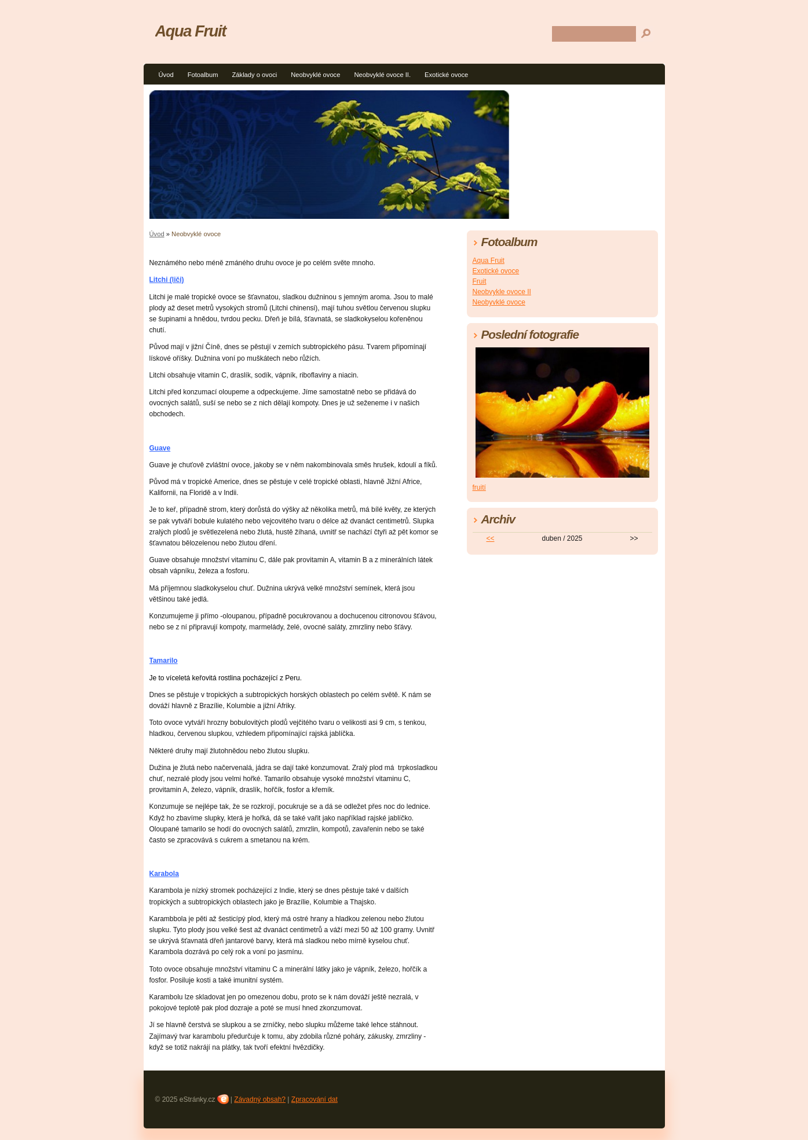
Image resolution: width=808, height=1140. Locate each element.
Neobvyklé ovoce (315, 74)
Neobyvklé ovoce (499, 302)
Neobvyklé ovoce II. (382, 74)
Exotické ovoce (446, 74)
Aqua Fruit (190, 31)
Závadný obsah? (260, 1099)
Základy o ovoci (254, 74)
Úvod (166, 74)
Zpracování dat (314, 1099)
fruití (479, 487)
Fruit (480, 281)
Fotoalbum (203, 74)
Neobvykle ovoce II (502, 292)
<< (490, 538)
